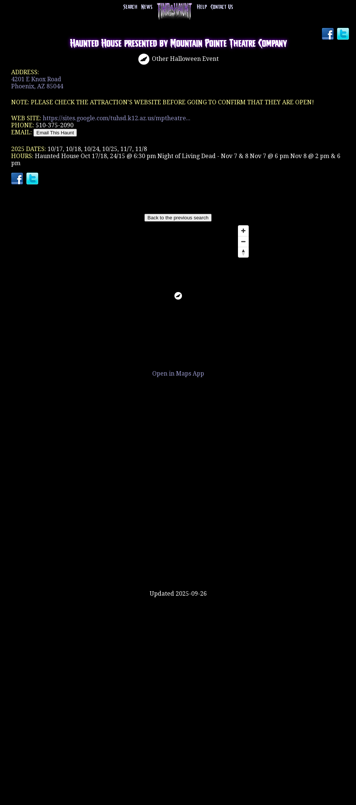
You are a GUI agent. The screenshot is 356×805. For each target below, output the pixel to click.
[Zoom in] (243, 230)
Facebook (328, 34)
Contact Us (221, 7)
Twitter (343, 34)
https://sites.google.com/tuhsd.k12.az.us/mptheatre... (116, 118)
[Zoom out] (243, 241)
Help (202, 7)
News (146, 7)
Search (130, 7)
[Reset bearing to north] (243, 252)
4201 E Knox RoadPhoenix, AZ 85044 (37, 83)
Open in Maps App (178, 373)
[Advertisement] (178, 566)
